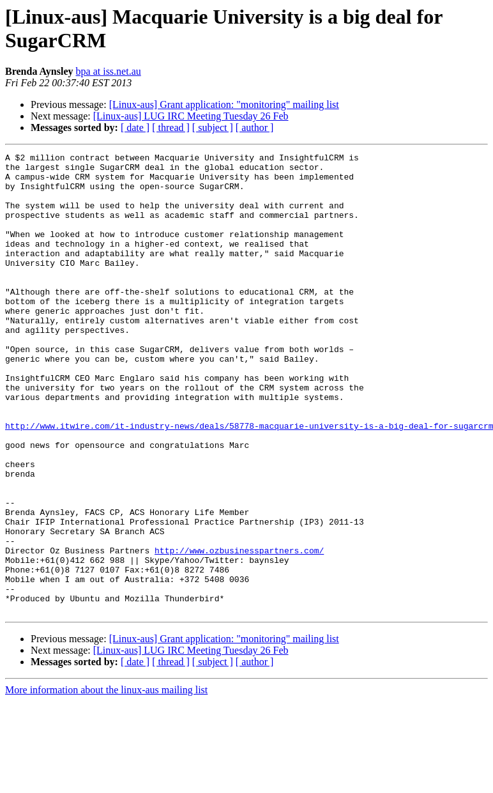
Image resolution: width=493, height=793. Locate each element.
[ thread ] (171, 127)
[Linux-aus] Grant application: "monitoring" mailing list (224, 104)
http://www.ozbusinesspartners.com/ (239, 630)
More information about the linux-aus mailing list (106, 781)
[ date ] (135, 127)
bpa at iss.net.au (108, 71)
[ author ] (255, 127)
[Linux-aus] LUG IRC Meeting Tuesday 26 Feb (191, 116)
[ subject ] (212, 127)
